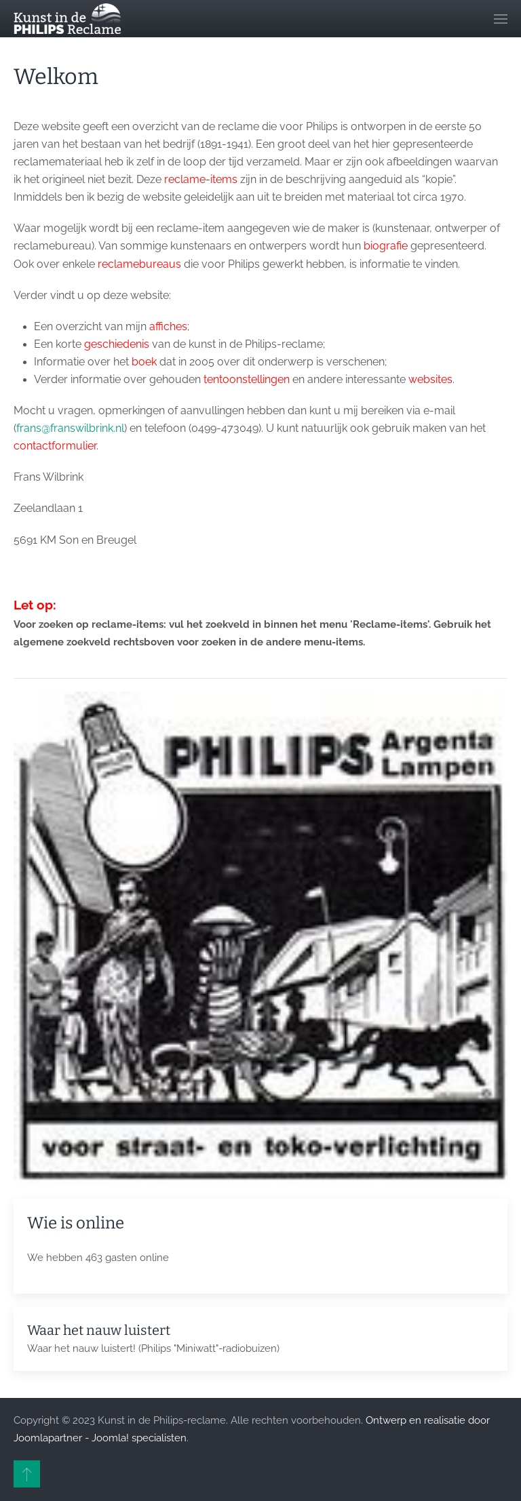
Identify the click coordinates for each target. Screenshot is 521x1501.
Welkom (56, 77)
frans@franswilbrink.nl (70, 428)
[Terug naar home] (67, 18)
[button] (500, 18)
